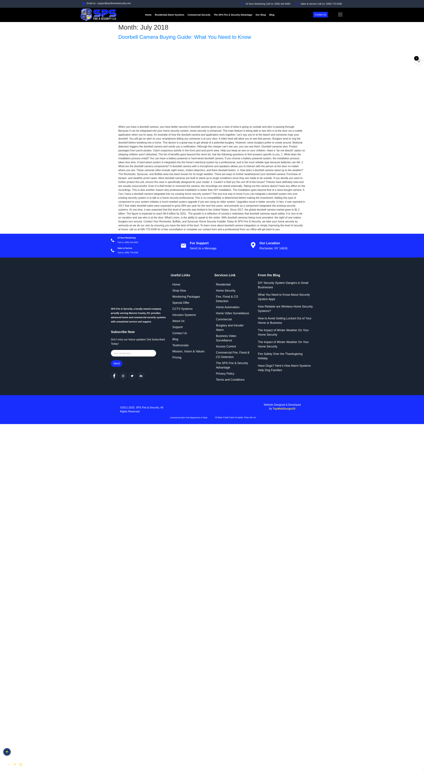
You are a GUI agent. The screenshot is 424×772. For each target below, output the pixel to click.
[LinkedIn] (141, 376)
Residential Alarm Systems (169, 14)
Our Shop (261, 14)
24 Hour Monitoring (127, 238)
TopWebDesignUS (284, 408)
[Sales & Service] (112, 251)
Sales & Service (125, 248)
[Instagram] (123, 376)
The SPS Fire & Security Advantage (233, 14)
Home (148, 14)
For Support (199, 243)
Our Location (269, 243)
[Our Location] (253, 245)
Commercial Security (199, 14)
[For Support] (183, 246)
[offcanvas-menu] (340, 15)
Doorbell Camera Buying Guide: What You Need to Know (184, 37)
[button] (9, 764)
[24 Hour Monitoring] (112, 240)
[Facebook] (114, 376)
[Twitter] (132, 376)
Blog (271, 14)
